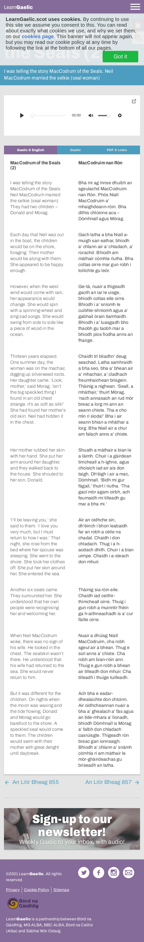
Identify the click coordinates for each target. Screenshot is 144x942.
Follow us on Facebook (98, 860)
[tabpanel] (72, 458)
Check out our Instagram (113, 860)
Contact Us (128, 860)
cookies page (38, 36)
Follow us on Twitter (83, 860)
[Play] (22, 115)
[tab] (30, 150)
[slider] (48, 115)
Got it (120, 57)
